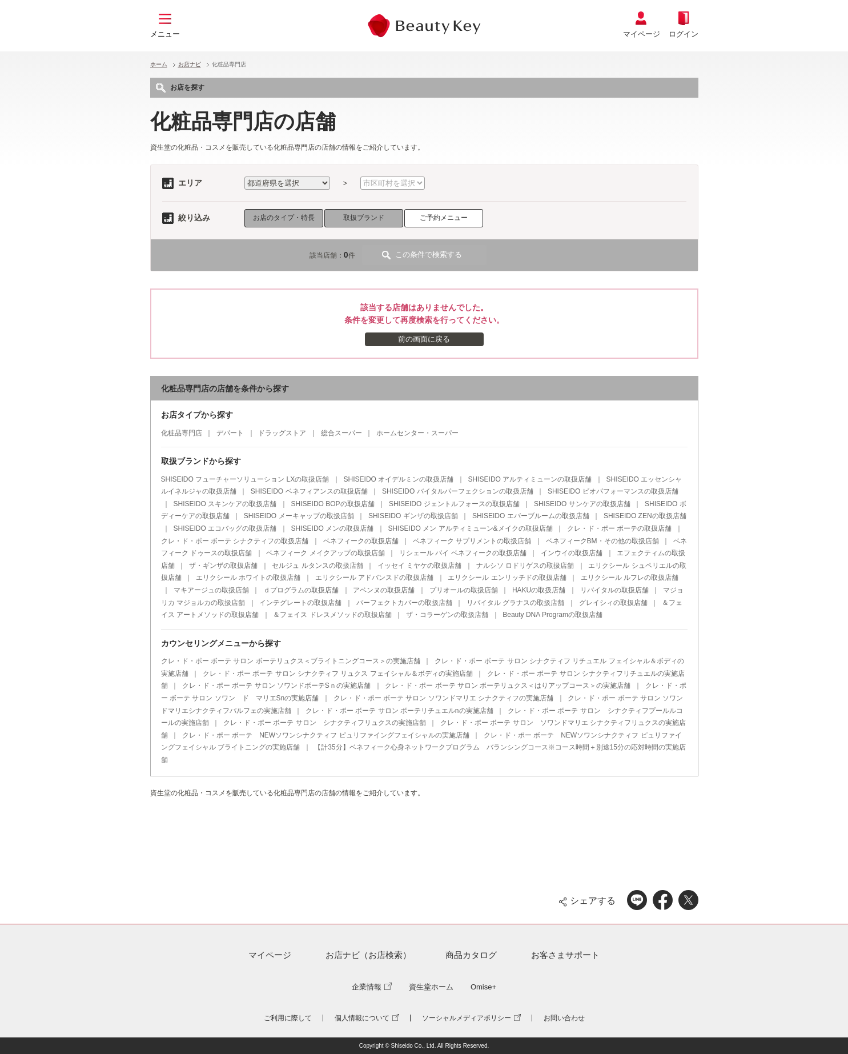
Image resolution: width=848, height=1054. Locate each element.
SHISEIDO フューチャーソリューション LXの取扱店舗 (245, 479)
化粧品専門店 (181, 433)
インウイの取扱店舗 (571, 553)
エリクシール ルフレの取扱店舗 (629, 578)
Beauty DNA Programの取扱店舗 (552, 615)
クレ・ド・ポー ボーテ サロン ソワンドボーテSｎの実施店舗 (276, 686)
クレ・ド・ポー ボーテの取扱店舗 (619, 528)
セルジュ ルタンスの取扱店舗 (317, 566)
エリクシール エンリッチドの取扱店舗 (507, 578)
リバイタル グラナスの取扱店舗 (515, 603)
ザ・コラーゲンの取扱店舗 (447, 615)
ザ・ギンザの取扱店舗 (223, 566)
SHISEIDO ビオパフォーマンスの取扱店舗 (613, 491)
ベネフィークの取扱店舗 (361, 541)
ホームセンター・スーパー (417, 433)
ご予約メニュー (444, 218)
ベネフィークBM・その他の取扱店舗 (602, 541)
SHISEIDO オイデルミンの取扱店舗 (399, 479)
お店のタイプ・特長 (284, 218)
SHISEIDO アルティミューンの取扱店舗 (530, 479)
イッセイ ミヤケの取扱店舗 (419, 566)
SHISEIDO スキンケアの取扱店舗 (225, 504)
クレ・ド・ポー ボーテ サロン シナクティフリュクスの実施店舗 (324, 723)
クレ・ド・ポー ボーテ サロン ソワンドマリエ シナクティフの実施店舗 (443, 698)
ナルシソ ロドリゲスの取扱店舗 (525, 566)
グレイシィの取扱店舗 (613, 603)
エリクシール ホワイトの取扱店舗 (248, 578)
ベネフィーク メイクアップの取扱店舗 (325, 553)
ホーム (158, 64)
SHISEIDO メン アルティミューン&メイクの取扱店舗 (470, 528)
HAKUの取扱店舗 (538, 590)
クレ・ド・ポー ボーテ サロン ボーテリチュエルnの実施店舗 (399, 711)
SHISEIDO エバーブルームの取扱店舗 (530, 516)
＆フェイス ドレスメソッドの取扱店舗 (332, 615)
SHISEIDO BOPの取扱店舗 (333, 504)
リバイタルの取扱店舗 (614, 590)
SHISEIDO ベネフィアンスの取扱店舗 (309, 491)
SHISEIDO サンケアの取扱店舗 (582, 504)
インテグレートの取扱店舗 (300, 603)
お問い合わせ (564, 1018)
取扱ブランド (363, 218)
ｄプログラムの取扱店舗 (301, 590)
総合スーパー (341, 433)
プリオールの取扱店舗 (463, 590)
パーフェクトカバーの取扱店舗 (404, 603)
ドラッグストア (282, 433)
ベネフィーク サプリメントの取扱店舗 (472, 541)
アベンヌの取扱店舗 (384, 590)
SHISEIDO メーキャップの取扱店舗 (299, 516)
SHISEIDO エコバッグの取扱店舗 (225, 528)
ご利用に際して (288, 1018)
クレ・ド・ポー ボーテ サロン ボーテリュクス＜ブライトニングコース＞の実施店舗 (290, 661)
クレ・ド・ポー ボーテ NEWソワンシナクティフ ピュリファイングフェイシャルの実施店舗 (325, 735)
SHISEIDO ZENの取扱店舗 (645, 516)
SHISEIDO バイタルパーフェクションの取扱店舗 (457, 491)
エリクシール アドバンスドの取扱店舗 (374, 578)
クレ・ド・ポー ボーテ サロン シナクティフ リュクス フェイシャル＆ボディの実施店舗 (338, 674)
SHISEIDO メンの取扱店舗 (332, 528)
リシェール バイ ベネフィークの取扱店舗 (463, 553)
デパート (230, 433)
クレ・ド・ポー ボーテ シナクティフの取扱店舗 (235, 541)
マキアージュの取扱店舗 (211, 590)
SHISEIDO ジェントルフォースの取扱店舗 (454, 504)
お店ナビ (189, 64)
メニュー (165, 34)
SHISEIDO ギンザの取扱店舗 (413, 516)
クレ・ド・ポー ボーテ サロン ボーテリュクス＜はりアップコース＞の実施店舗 (507, 686)
